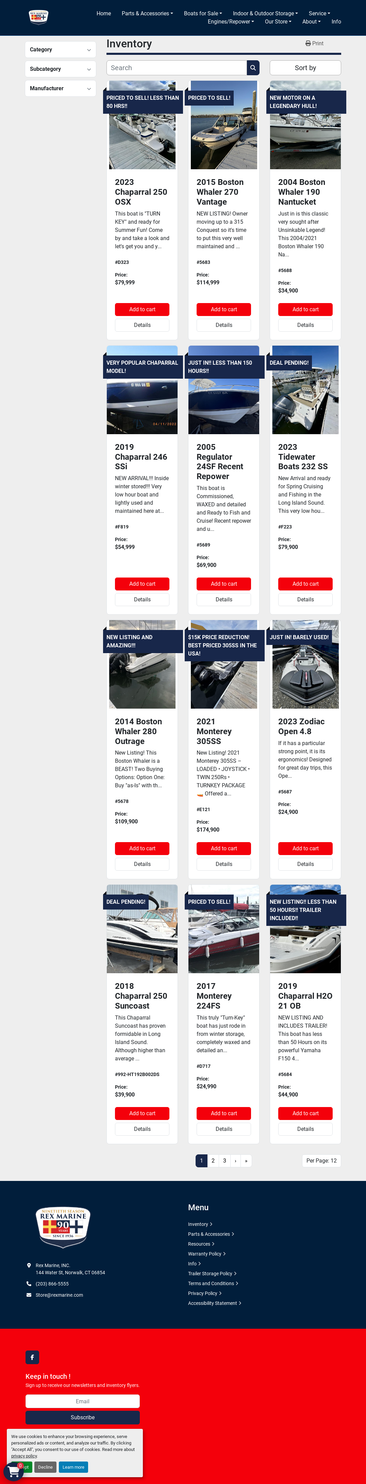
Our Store (276, 21)
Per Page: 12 (321, 1160)
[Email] (83, 1401)
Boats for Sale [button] (201, 13)
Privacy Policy (202, 1293)
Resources (199, 1244)
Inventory (198, 1224)
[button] (147, 14)
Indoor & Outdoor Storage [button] (263, 13)
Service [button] (317, 13)
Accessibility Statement (212, 1303)
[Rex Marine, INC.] (63, 1228)
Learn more (73, 1467)
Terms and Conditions (211, 1283)
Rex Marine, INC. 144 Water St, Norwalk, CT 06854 (70, 1269)
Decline (45, 1467)
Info (336, 21)
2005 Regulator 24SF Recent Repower (220, 461)
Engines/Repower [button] (229, 21)
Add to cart (142, 309)
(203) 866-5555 (52, 1283)
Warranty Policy (204, 1254)
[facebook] (32, 1357)
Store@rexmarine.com (59, 1295)
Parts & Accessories (145, 13)
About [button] (309, 21)
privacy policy (24, 1455)
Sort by (305, 68)
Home (104, 13)
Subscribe (83, 1417)
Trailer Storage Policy (210, 1273)
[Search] (176, 67)
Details (142, 325)
